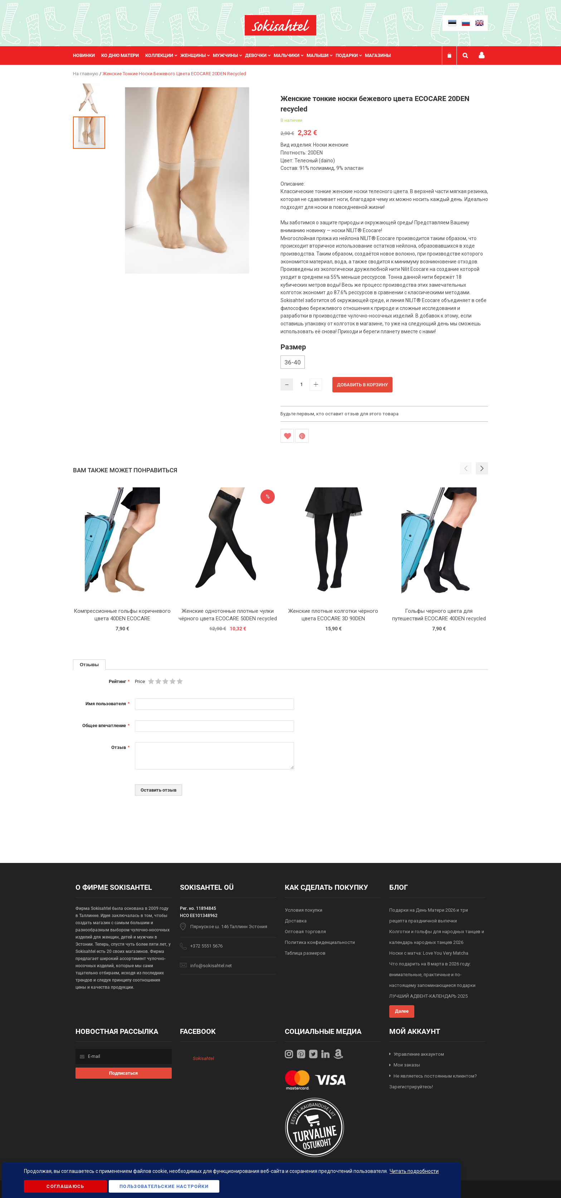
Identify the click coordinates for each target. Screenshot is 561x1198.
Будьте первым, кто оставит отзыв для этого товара (339, 413)
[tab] (89, 664)
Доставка (296, 920)
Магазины (378, 55)
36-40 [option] (292, 362)
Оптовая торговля (305, 931)
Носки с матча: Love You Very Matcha (428, 953)
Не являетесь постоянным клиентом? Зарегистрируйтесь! (433, 1081)
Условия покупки (303, 910)
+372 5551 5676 (206, 946)
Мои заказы (407, 1065)
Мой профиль (481, 55)
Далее (402, 1011)
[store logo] (280, 25)
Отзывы (89, 664)
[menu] (235, 55)
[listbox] (384, 363)
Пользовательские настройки (164, 1186)
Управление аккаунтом (419, 1054)
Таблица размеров (305, 953)
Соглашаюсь (65, 1186)
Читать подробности (414, 1171)
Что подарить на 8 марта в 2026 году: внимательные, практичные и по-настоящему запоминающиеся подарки (432, 974)
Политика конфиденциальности (320, 942)
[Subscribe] (123, 1073)
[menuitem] (87, 55)
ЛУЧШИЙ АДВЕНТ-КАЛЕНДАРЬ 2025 (428, 996)
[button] (89, 99)
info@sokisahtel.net (211, 965)
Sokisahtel (203, 1058)
